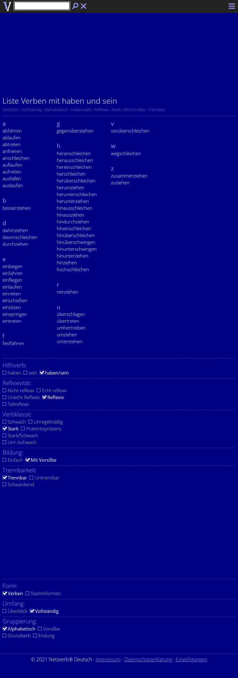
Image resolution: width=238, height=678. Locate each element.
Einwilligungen (191, 659)
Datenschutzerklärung (148, 659)
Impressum (108, 659)
